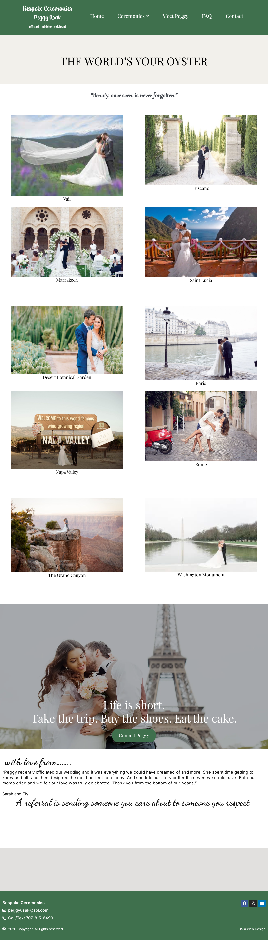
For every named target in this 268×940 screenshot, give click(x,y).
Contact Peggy (134, 735)
